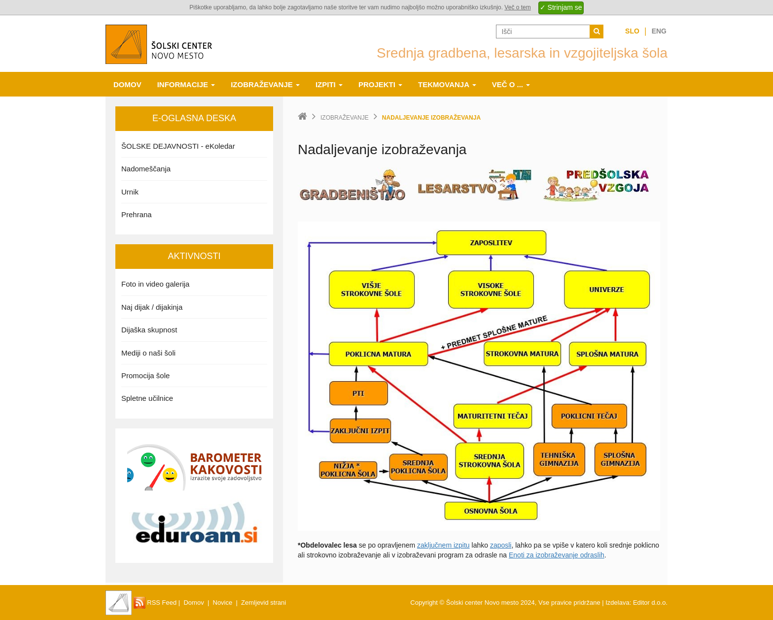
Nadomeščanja (146, 168)
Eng (659, 31)
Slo (632, 31)
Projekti (380, 84)
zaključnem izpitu (443, 545)
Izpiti (329, 84)
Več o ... (511, 84)
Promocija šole (145, 375)
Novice (223, 602)
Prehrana (136, 214)
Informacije (186, 84)
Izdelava (617, 602)
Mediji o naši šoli (148, 353)
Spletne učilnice (147, 398)
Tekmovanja (447, 84)
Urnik (130, 192)
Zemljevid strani (263, 602)
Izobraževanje (265, 84)
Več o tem (517, 7)
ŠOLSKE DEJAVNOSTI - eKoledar (178, 146)
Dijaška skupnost (149, 330)
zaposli (501, 545)
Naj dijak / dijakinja (151, 307)
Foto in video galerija (155, 284)
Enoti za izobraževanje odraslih (556, 555)
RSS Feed (155, 602)
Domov (127, 84)
